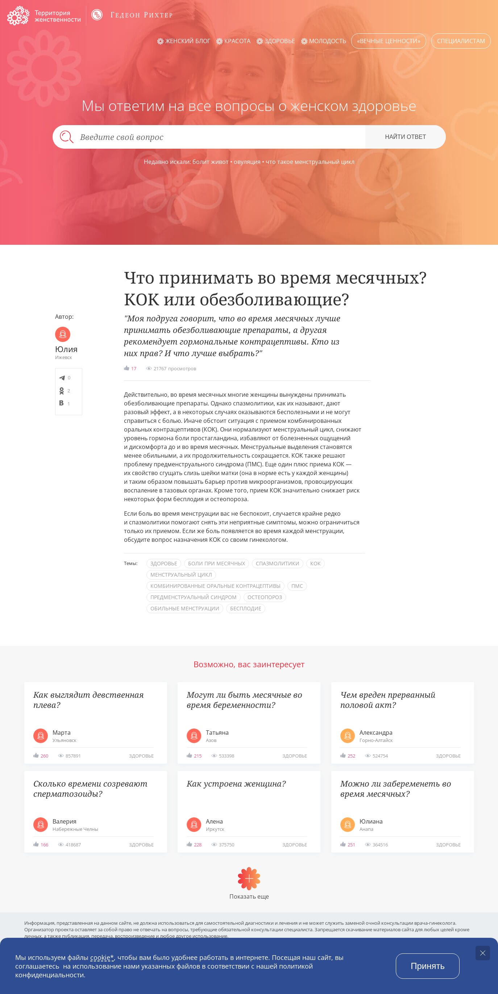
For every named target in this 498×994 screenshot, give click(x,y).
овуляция (247, 162)
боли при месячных (216, 563)
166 (44, 844)
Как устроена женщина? (236, 783)
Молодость (327, 41)
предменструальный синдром (193, 597)
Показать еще (249, 896)
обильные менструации (184, 608)
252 (351, 755)
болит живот (210, 162)
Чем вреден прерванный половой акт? (387, 699)
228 (198, 844)
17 (133, 368)
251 (351, 844)
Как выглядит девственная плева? (88, 699)
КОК (315, 563)
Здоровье (280, 41)
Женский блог (187, 41)
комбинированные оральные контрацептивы (215, 585)
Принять (428, 966)
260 (44, 755)
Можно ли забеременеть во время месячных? (395, 788)
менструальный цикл (181, 574)
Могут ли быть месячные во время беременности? (244, 699)
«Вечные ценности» (388, 41)
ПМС (297, 585)
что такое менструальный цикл (310, 162)
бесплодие (245, 608)
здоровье (163, 563)
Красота (237, 41)
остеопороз (265, 597)
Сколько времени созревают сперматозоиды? (90, 788)
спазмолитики (277, 563)
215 (198, 755)
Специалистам (461, 41)
